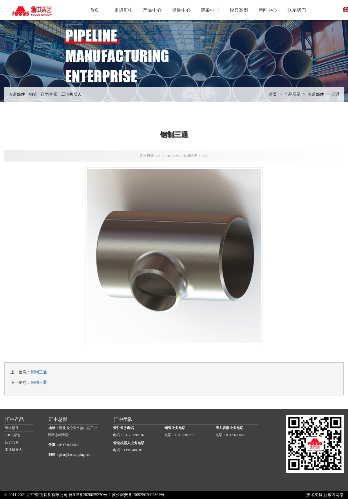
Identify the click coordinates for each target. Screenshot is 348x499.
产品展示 (292, 94)
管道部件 (17, 94)
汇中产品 (14, 419)
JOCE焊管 (12, 435)
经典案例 (239, 10)
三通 (335, 94)
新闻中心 (267, 10)
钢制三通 (39, 372)
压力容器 (49, 94)
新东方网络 (333, 495)
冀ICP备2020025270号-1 (89, 495)
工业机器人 (71, 94)
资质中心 (181, 10)
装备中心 (210, 10)
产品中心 (152, 10)
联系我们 (296, 10)
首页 (94, 10)
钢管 (33, 94)
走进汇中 (123, 10)
